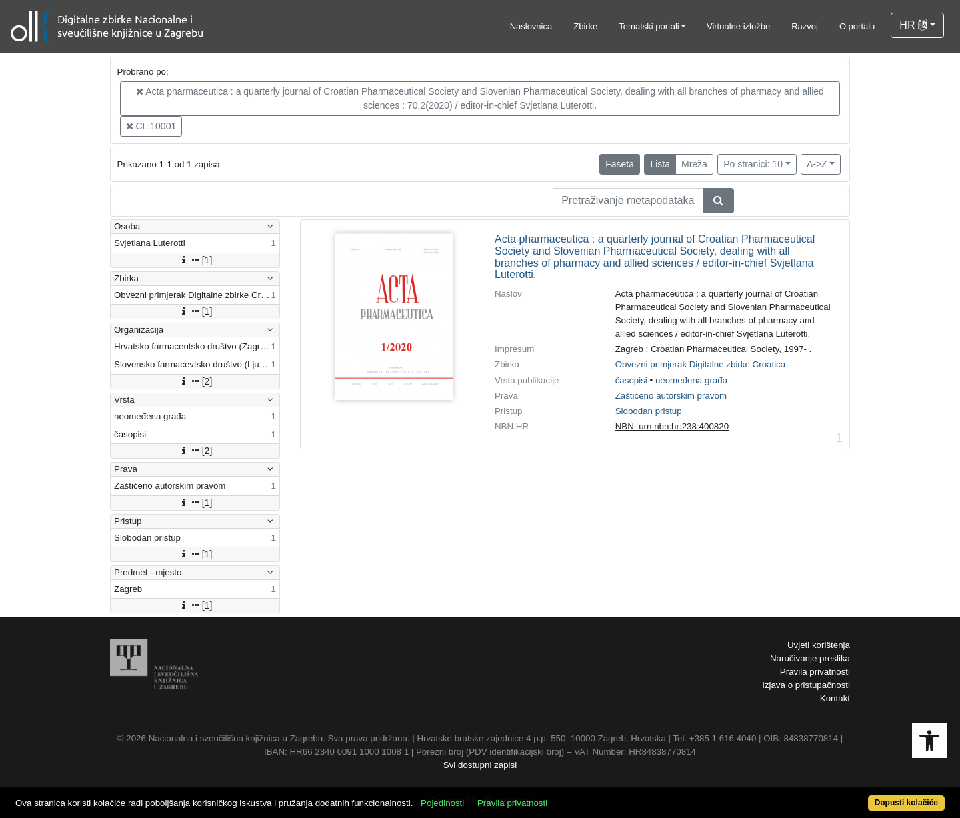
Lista (660, 164)
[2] (195, 381)
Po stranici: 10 (753, 164)
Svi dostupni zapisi (480, 765)
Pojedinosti (442, 803)
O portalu (857, 26)
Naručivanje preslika (810, 658)
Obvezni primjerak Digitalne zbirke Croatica (700, 364)
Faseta (619, 164)
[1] (195, 260)
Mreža (694, 164)
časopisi (631, 380)
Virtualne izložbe (738, 26)
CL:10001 (151, 126)
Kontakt (835, 698)
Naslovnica (531, 26)
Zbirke (585, 26)
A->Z (817, 164)
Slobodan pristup (648, 411)
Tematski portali (649, 26)
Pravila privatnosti (815, 672)
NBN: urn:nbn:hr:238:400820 (672, 426)
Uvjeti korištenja (818, 645)
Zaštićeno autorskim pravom (671, 396)
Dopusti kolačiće (906, 802)
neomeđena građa (691, 380)
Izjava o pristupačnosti (806, 685)
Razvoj (804, 26)
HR (913, 25)
